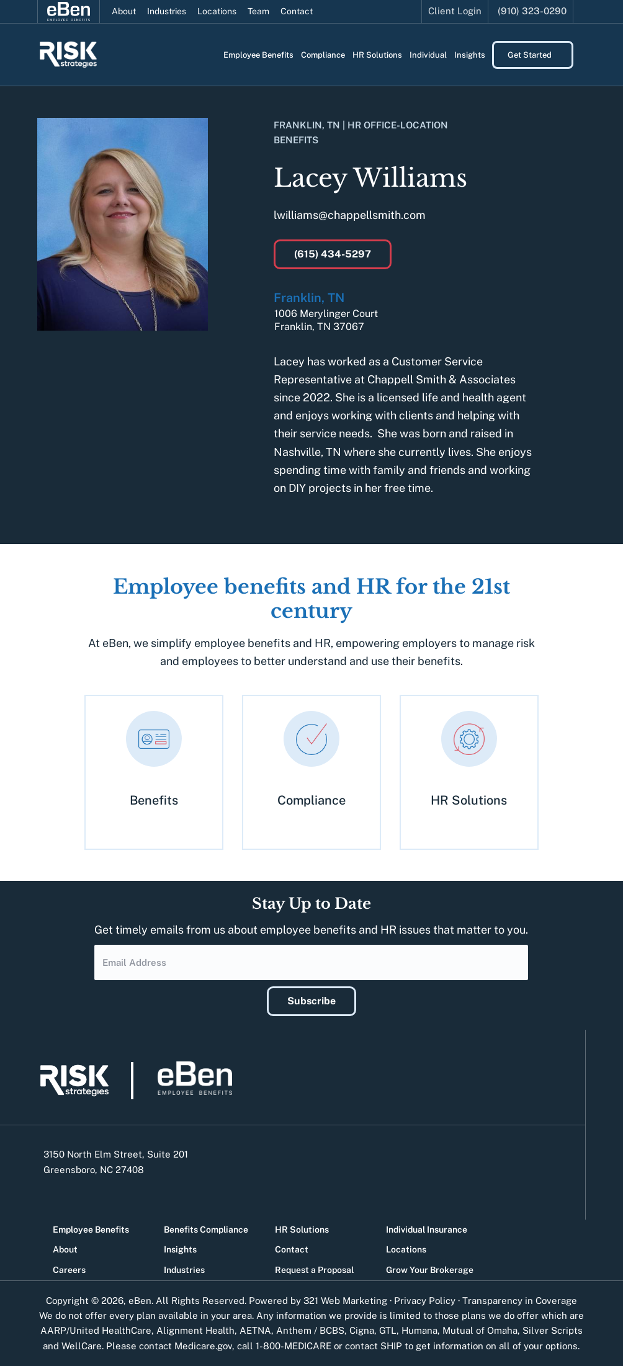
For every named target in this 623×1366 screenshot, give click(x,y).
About (124, 11)
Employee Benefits (91, 1229)
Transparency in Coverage (519, 1300)
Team (258, 11)
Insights (180, 1249)
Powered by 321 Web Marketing (318, 1300)
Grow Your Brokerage (429, 1270)
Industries (166, 11)
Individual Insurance (426, 1229)
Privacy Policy (424, 1300)
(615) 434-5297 (332, 254)
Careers (69, 1270)
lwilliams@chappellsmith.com (350, 214)
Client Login (455, 11)
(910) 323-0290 (532, 11)
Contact (296, 11)
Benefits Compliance (206, 1229)
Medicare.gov (203, 1346)
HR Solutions (302, 1229)
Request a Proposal (314, 1270)
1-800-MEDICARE (293, 1346)
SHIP (391, 1346)
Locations (216, 11)
